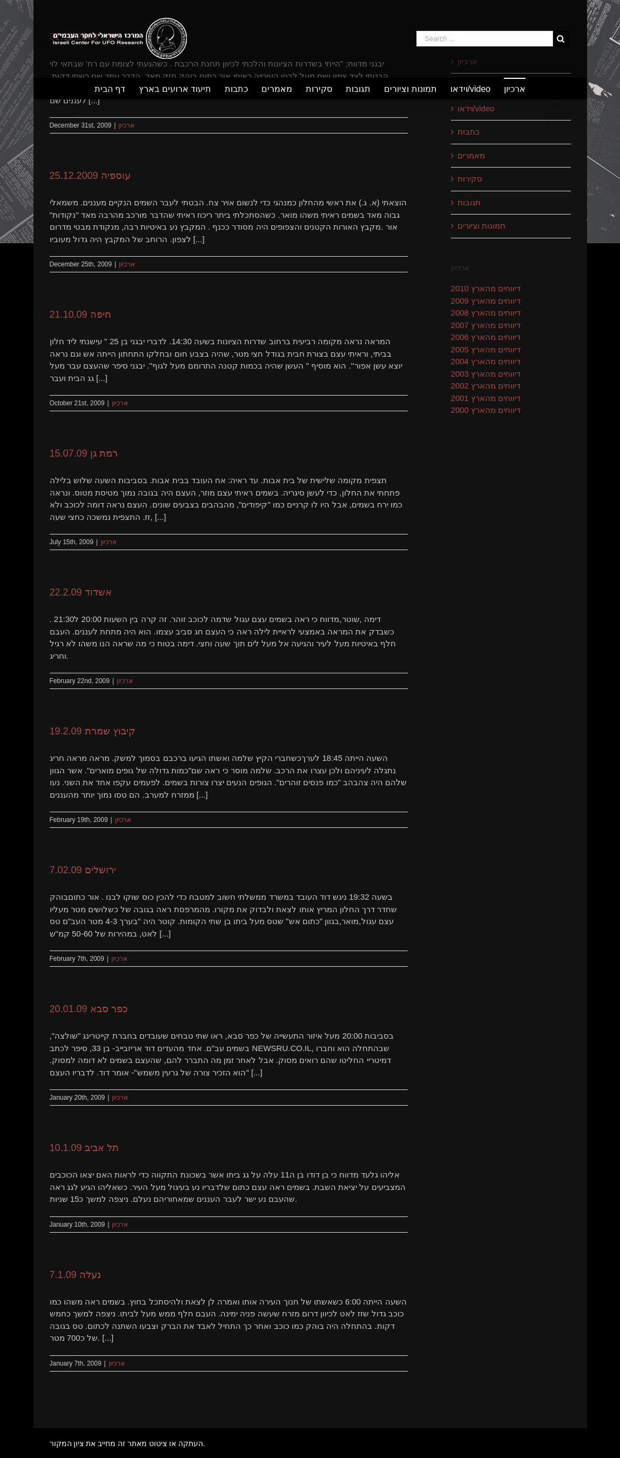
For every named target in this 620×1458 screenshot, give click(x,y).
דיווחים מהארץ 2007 (486, 325)
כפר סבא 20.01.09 (89, 1009)
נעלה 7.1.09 (75, 1274)
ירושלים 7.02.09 (83, 870)
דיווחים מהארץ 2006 (486, 337)
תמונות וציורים (481, 225)
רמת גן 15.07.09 (84, 453)
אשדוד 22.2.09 (81, 592)
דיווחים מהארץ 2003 (486, 373)
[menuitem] (117, 88)
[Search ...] (484, 38)
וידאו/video (476, 108)
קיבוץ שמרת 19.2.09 (93, 731)
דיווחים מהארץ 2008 (486, 312)
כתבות (468, 131)
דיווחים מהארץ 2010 (486, 288)
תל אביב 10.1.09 (84, 1147)
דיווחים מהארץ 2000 (486, 409)
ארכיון (126, 125)
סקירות (469, 178)
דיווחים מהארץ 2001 (486, 398)
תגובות (469, 202)
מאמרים (471, 155)
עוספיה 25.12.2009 (90, 175)
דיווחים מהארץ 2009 (486, 300)
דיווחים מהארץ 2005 (486, 349)
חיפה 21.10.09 (80, 314)
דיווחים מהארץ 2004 (486, 361)
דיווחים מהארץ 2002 (486, 385)
